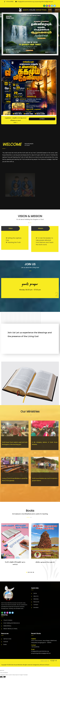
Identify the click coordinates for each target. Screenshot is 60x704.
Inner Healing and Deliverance (12, 623)
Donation (36, 608)
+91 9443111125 (9, 1)
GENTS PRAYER (30, 284)
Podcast (6, 642)
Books (5, 645)
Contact (36, 605)
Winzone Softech (44, 665)
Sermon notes (7, 639)
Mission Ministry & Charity (10, 629)
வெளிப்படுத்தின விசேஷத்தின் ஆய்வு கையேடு (15, 564)
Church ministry (8, 620)
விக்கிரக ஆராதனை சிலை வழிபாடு (45, 562)
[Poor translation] (4, 677)
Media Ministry (7, 626)
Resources (36, 602)
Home (50, 10)
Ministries (36, 599)
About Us (36, 596)
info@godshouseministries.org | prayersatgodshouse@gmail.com (35, 1)
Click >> (16, 123)
